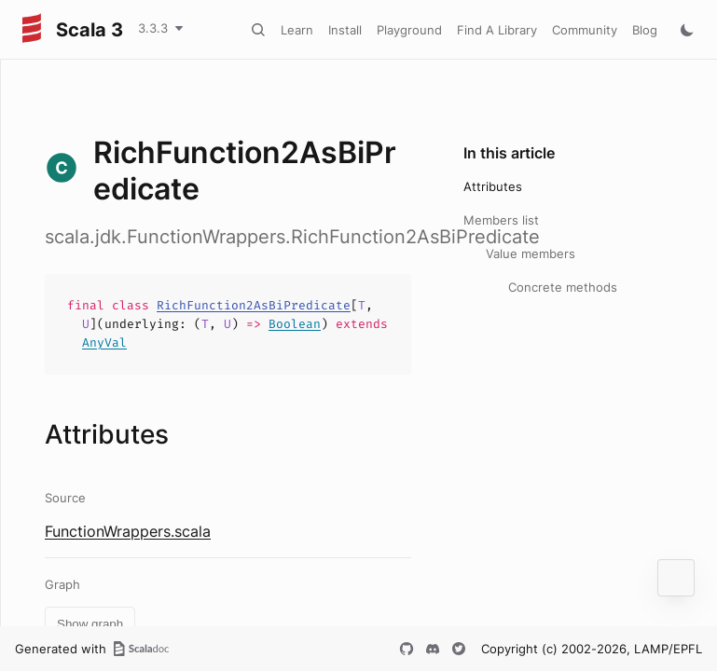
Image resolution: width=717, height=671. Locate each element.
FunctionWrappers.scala (128, 531)
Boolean (295, 324)
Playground (409, 29)
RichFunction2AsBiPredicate (254, 305)
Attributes (492, 186)
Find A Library (497, 29)
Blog (644, 29)
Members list (501, 219)
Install (345, 29)
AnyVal (104, 342)
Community (584, 29)
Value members (530, 253)
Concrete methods (562, 287)
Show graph (90, 624)
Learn (297, 29)
